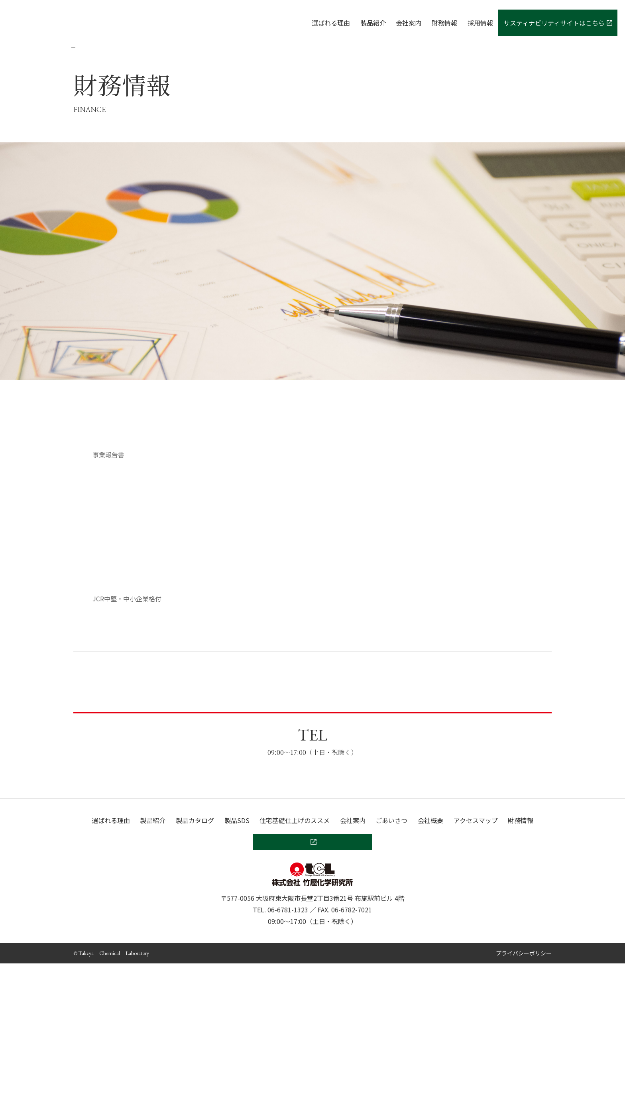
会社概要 (430, 956)
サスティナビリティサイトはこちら (557, 23)
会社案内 (408, 23)
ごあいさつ (391, 956)
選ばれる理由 (331, 23)
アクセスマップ (476, 956)
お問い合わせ (312, 822)
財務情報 (444, 23)
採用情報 (480, 23)
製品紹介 (373, 23)
